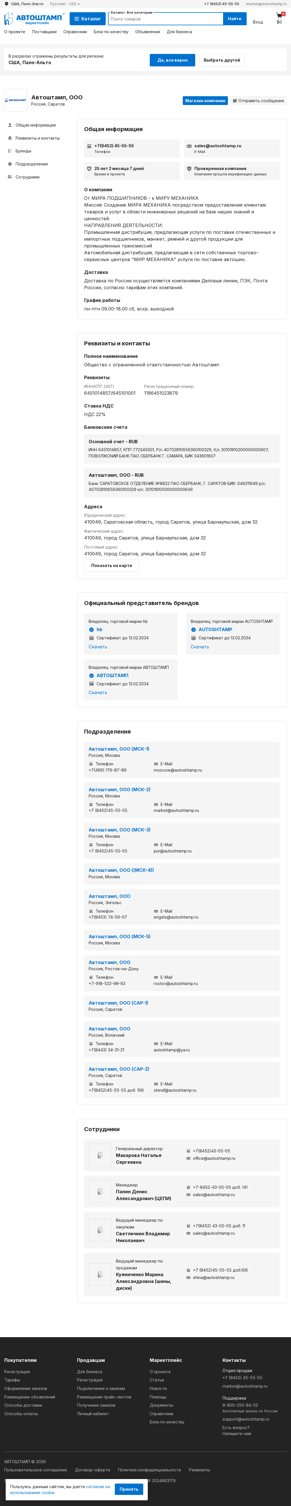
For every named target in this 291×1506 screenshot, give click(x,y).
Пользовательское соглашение (36, 1469)
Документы (161, 1404)
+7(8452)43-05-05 (208, 1150)
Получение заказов (96, 1404)
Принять (129, 1489)
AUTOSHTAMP (211, 629)
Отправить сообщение (258, 100)
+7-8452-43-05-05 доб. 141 (217, 1186)
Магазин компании (205, 100)
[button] (65, 4)
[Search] (160, 19)
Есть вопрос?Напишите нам (237, 1430)
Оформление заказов (25, 1387)
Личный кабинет (93, 1413)
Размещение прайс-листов (104, 1396)
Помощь (158, 1396)
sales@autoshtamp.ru (210, 1194)
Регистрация (17, 1371)
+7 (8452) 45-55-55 (221, 4)
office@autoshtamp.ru (210, 1158)
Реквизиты (199, 1469)
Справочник (75, 31)
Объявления (147, 31)
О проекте (14, 31)
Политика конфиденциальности (150, 1469)
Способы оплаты (21, 1413)
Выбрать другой (224, 59)
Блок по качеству (111, 31)
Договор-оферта (93, 1469)
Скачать (98, 646)
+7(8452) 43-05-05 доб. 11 (215, 1225)
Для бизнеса (179, 31)
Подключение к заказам (101, 1387)
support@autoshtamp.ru (246, 1418)
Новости (158, 1387)
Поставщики (44, 31)
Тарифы (12, 1379)
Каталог (87, 19)
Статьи (157, 1379)
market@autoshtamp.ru (266, 4)
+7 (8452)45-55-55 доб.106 (217, 1269)
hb (95, 629)
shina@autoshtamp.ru (210, 1277)
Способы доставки (23, 1404)
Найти (233, 18)
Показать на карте (111, 564)
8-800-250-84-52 (255, 1407)
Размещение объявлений (29, 1396)
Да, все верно (172, 59)
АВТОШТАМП (108, 675)
